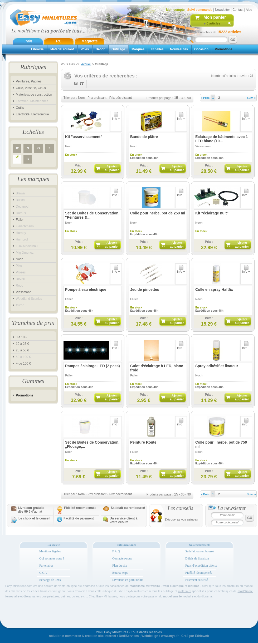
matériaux (184, 591)
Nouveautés (179, 49)
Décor (100, 49)
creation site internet (100, 636)
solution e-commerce (65, 636)
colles (75, 596)
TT (17, 159)
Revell (20, 279)
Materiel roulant (62, 49)
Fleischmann (25, 226)
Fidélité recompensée (80, 508)
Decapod (22, 206)
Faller (20, 220)
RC (58, 41)
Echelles (157, 49)
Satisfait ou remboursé (128, 508)
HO (17, 148)
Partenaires (46, 565)
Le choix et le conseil (34, 518)
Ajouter (112, 168)
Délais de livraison (197, 558)
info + (116, 117)
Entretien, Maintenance (32, 101)
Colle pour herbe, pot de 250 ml (157, 213)
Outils (20, 108)
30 (182, 98)
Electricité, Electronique (32, 114)
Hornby (21, 233)
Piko (19, 266)
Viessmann (23, 292)
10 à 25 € (22, 344)
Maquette (89, 41)
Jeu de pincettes (144, 289)
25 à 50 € (22, 350)
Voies (85, 49)
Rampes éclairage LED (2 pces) (92, 366)
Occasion (201, 49)
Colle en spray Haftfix (214, 289)
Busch (20, 200)
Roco (19, 285)
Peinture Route (143, 442)
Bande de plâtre (144, 137)
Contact (237, 10)
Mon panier (214, 17)
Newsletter (222, 10)
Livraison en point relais (127, 580)
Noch (19, 259)
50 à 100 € (23, 357)
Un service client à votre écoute (123, 520)
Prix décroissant (120, 98)
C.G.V (43, 573)
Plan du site (119, 565)
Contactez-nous (122, 558)
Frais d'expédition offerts (201, 565)
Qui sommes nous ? (51, 558)
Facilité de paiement (79, 518)
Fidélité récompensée (198, 573)
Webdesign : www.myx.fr (160, 636)
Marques (138, 49)
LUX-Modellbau (27, 246)
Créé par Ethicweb (195, 636)
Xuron (20, 305)
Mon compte (175, 10)
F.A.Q (116, 551)
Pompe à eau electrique (85, 289)
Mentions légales (50, 551)
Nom (81, 98)
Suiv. (251, 97)
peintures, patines (58, 596)
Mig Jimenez (24, 252)
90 (189, 98)
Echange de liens (50, 580)
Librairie (37, 49)
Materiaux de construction (34, 94)
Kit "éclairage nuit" (211, 213)
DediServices (129, 636)
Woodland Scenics (29, 299)
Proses (21, 272)
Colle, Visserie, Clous (31, 88)
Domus (21, 213)
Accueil (86, 64)
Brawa (20, 193)
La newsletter (231, 508)
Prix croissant (96, 98)
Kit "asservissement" (83, 137)
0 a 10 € (21, 337)
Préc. (205, 97)
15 (176, 98)
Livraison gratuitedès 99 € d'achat (31, 509)
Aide (249, 10)
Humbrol (22, 239)
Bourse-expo (120, 573)
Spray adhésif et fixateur (216, 366)
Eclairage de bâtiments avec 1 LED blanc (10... (221, 139)
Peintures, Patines (28, 81)
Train (28, 41)
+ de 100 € (23, 363)
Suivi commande (199, 10)
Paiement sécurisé (196, 580)
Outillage (118, 49)
